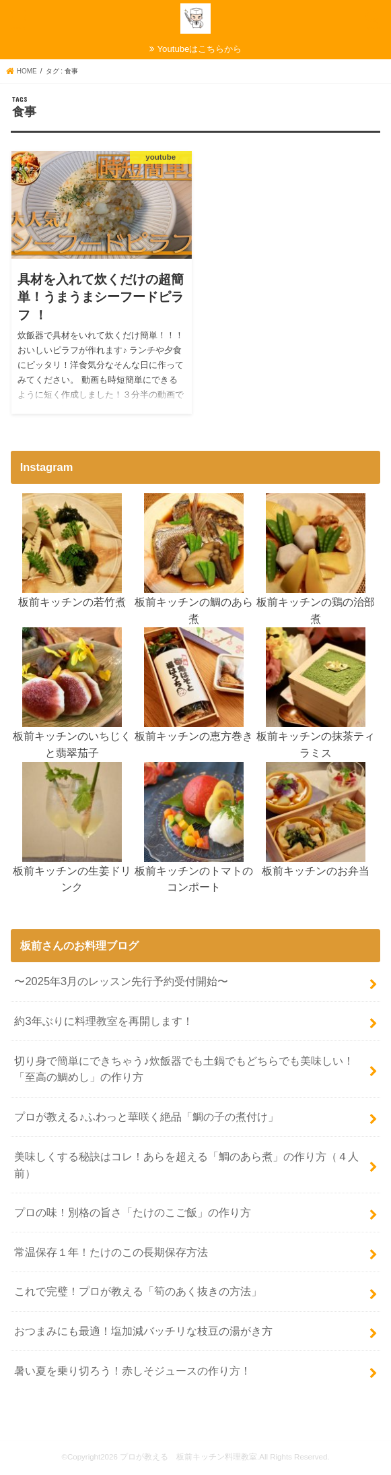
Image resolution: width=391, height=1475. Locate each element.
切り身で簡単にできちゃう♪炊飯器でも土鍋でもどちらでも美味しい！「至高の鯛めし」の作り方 (183, 1069)
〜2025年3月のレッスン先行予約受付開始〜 (121, 981)
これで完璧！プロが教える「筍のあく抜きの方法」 (138, 1291)
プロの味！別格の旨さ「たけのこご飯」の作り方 (132, 1212)
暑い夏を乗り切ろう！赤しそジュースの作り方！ (132, 1370)
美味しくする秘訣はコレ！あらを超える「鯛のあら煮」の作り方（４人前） (186, 1164)
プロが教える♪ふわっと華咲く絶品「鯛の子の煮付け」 (146, 1116)
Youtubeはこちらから (199, 49)
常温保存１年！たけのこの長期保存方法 (111, 1252)
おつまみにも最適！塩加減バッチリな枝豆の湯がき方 (143, 1331)
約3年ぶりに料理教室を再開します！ (103, 1021)
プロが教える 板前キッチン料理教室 (188, 1457)
